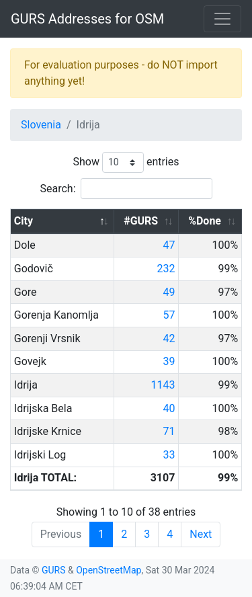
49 (169, 292)
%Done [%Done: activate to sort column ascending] (204, 220)
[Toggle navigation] (222, 18)
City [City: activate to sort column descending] (23, 220)
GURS (54, 570)
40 (169, 408)
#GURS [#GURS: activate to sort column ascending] (141, 220)
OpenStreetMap (108, 570)
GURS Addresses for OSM (87, 19)
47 (169, 245)
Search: (126, 188)
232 (166, 268)
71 (169, 431)
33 (169, 454)
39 (169, 361)
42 (169, 338)
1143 (163, 385)
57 (169, 315)
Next (201, 534)
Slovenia (41, 124)
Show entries (126, 162)
